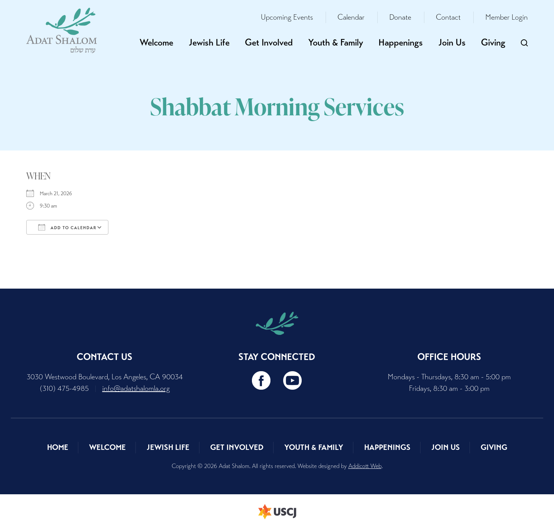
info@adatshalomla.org (136, 388)
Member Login (506, 17)
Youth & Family (335, 42)
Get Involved (269, 42)
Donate (400, 17)
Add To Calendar (67, 227)
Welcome (156, 42)
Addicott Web (365, 466)
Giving (493, 42)
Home (57, 447)
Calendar (351, 17)
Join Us (452, 42)
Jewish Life (209, 42)
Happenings (400, 42)
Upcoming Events (287, 17)
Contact (448, 17)
